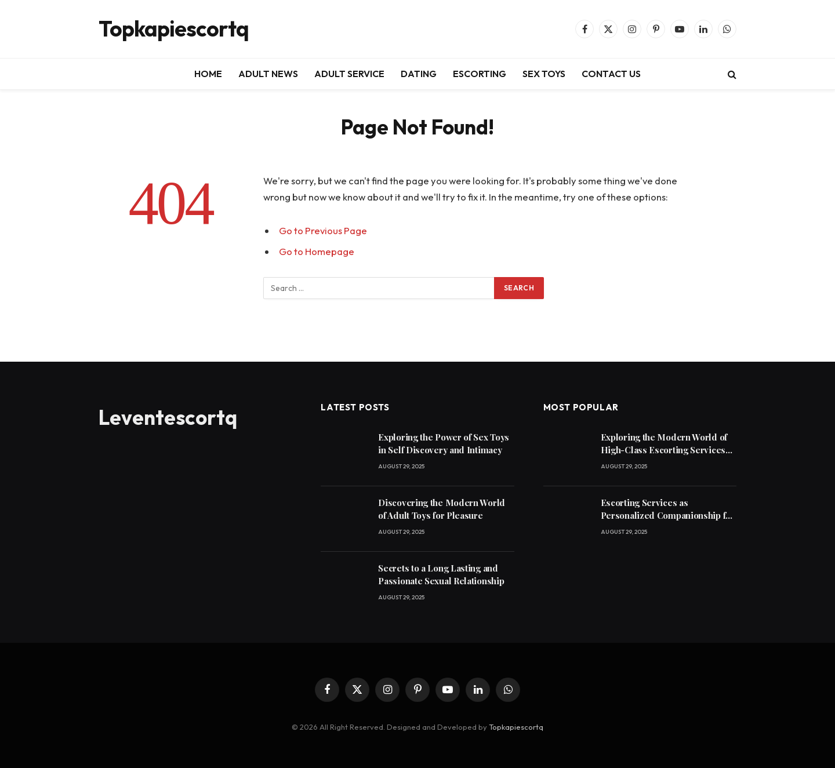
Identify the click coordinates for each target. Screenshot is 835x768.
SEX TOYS (543, 73)
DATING (419, 73)
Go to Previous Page (323, 230)
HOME (208, 73)
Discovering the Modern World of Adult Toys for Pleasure (441, 509)
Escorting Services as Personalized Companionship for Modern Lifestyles (668, 509)
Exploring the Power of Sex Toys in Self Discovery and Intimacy (443, 443)
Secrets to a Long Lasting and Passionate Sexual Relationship (441, 574)
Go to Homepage (316, 251)
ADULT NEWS (268, 73)
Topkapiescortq (516, 726)
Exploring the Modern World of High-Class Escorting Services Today (664, 443)
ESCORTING (479, 73)
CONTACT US (611, 73)
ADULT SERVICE (349, 73)
